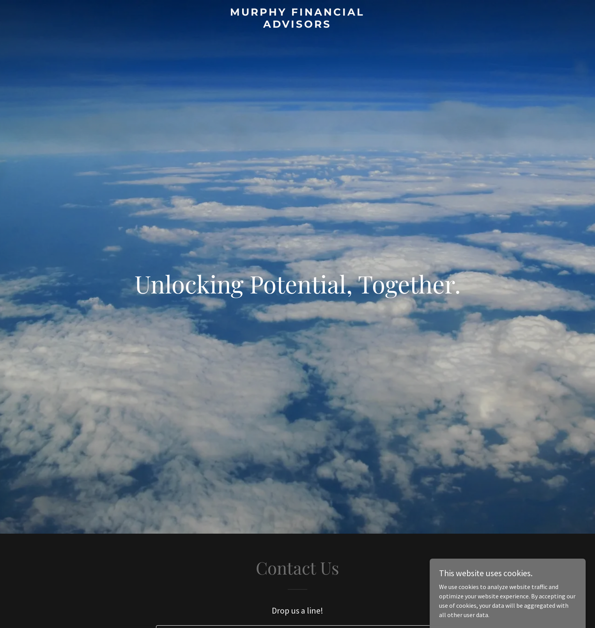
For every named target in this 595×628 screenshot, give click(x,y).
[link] (298, 25)
